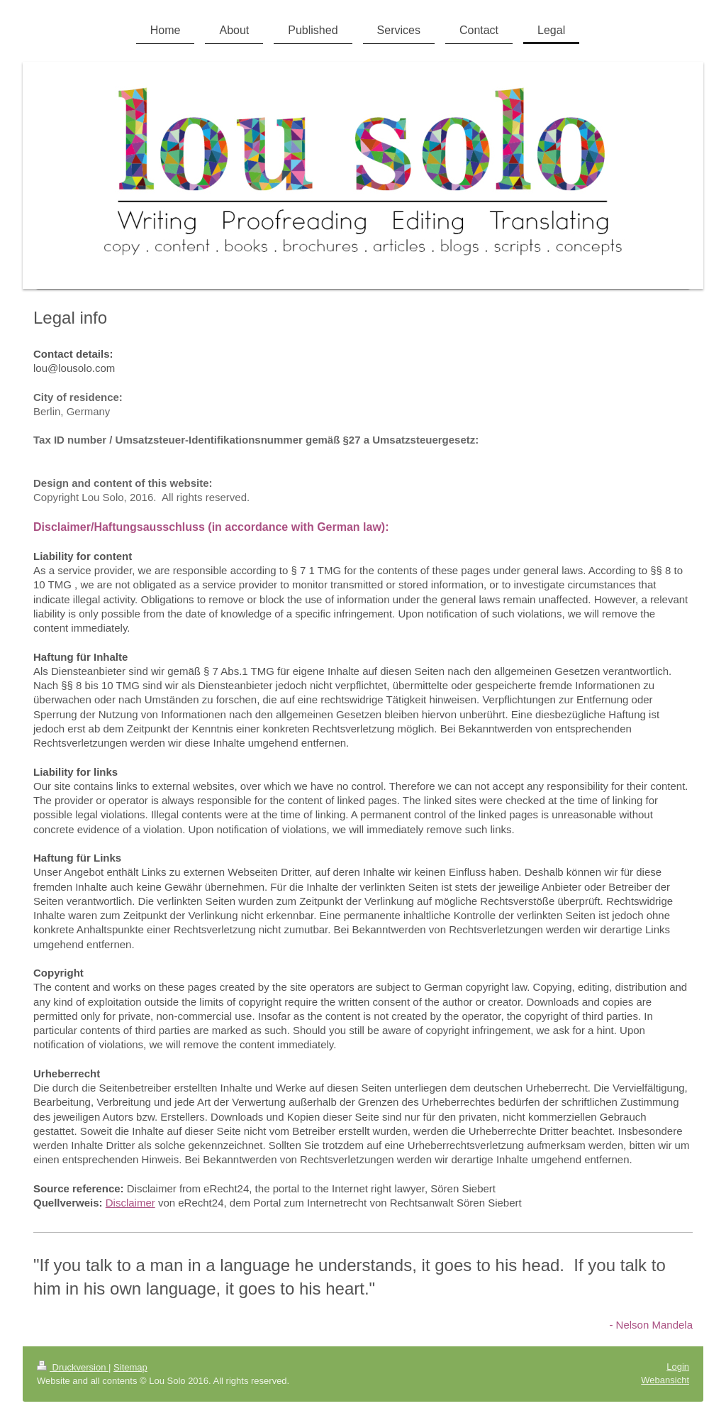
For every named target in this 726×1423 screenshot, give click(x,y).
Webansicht (665, 1380)
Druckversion (72, 1367)
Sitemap (130, 1367)
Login (677, 1366)
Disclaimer (130, 1203)
